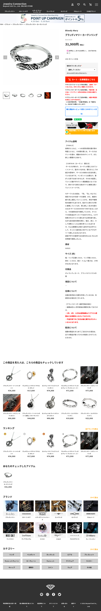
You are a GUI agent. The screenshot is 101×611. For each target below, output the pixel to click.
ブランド (8, 24)
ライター (89, 561)
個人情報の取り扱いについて (27, 605)
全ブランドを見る (91, 429)
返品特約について (41, 605)
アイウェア (70, 561)
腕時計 (31, 567)
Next (57, 57)
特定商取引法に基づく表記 (9, 605)
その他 (89, 567)
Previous (5, 57)
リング (11, 554)
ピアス (70, 554)
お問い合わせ (64, 605)
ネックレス (50, 554)
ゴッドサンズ (50, 11)
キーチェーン (31, 561)
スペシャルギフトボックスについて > (77, 73)
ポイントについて (53, 605)
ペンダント (31, 554)
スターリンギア (23, 11)
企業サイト (73, 605)
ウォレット (50, 561)
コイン (50, 567)
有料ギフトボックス (74, 66)
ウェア (70, 567)
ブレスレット (89, 554)
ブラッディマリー (10, 11)
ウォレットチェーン (12, 561)
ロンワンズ (64, 11)
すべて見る (94, 497)
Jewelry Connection (14, 4)
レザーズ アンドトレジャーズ (37, 11)
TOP (1, 24)
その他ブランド (91, 11)
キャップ (12, 567)
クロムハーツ (78, 11)
